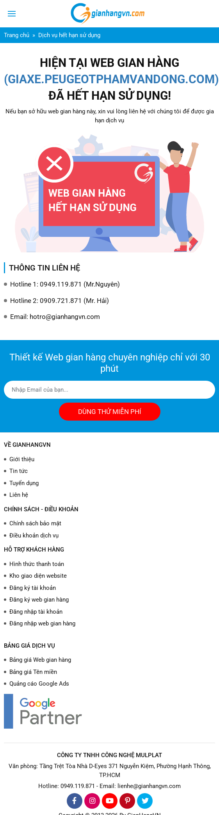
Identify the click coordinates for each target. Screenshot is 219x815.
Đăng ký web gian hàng (39, 599)
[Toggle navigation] (12, 13)
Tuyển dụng (24, 483)
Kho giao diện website (38, 575)
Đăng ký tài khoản (32, 587)
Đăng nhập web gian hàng (42, 623)
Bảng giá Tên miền (33, 671)
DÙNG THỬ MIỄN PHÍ (109, 412)
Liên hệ (18, 494)
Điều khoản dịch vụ (34, 535)
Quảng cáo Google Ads (39, 683)
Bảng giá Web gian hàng (40, 659)
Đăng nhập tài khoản (35, 611)
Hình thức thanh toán (36, 564)
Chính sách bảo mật (35, 523)
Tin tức (18, 471)
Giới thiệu (21, 459)
